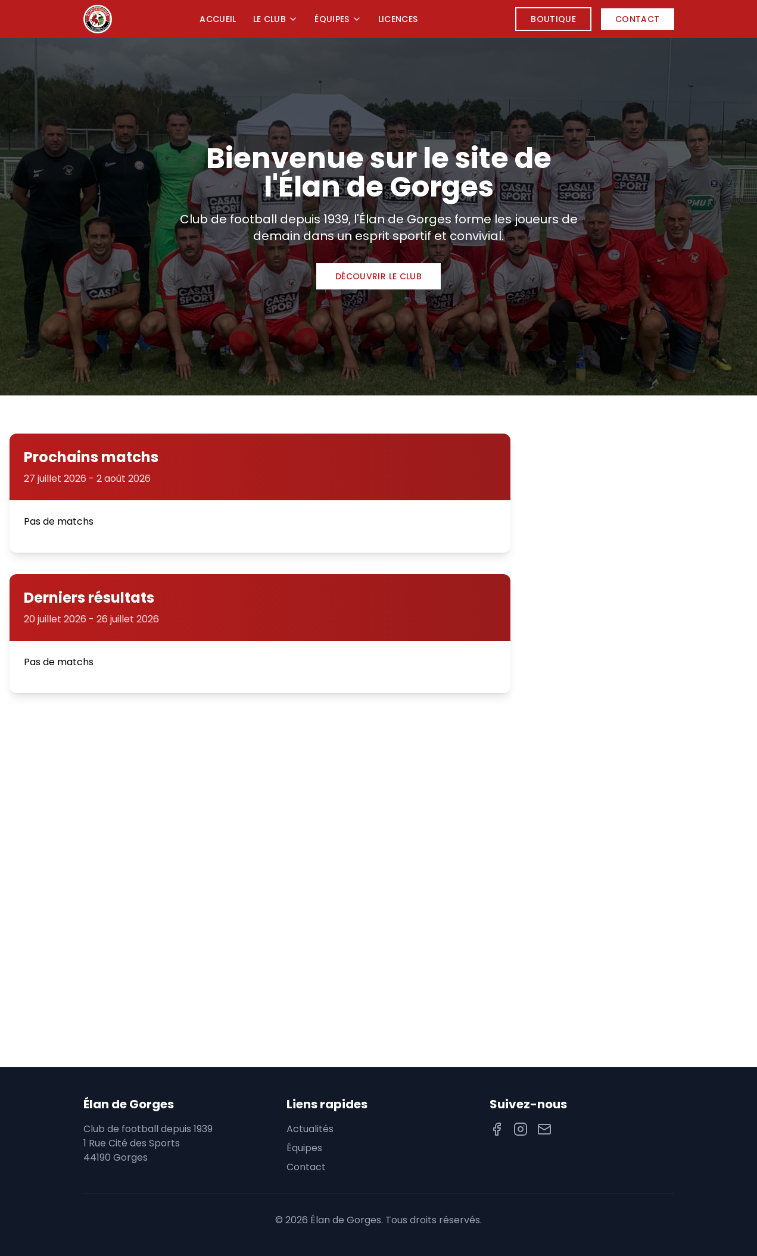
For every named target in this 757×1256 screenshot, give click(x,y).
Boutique (553, 19)
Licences (398, 19)
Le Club (275, 19)
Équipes (337, 19)
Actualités (310, 1129)
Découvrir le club (378, 276)
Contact (637, 19)
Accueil (218, 19)
